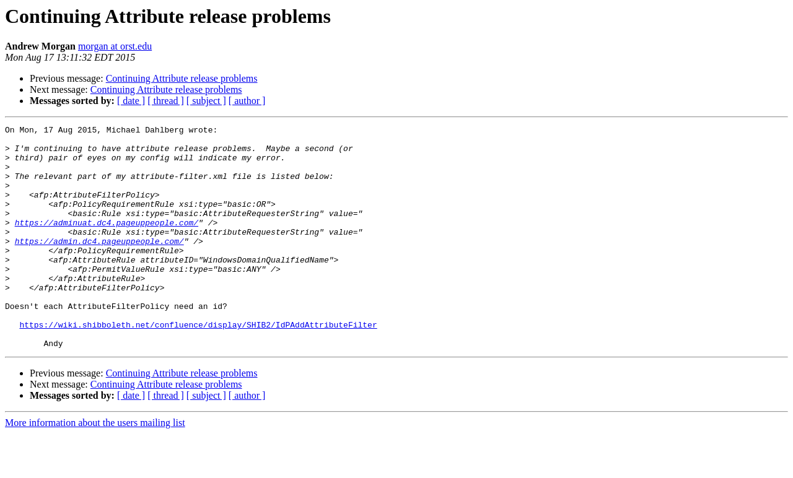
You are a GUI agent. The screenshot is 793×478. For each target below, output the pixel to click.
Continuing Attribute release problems (182, 78)
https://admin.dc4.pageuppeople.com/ (99, 265)
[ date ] (131, 100)
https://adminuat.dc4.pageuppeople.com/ (106, 242)
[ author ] (247, 100)
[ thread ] (165, 100)
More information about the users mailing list (95, 467)
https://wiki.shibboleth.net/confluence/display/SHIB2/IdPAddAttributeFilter (198, 365)
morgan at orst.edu (115, 46)
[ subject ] (206, 100)
